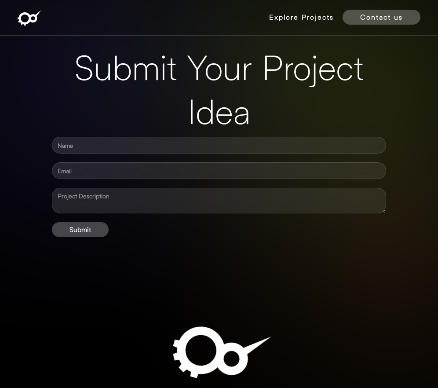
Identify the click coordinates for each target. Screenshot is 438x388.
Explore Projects (301, 17)
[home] (29, 17)
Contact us (381, 17)
